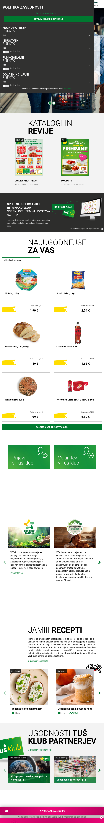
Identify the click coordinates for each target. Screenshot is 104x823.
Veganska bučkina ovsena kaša (75, 708)
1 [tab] (49, 103)
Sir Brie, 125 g (12, 293)
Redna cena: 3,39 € (87, 306)
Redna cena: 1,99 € (36, 359)
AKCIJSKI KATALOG (26, 180)
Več (4, 35)
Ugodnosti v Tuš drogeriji (70, 779)
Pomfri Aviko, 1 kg (65, 293)
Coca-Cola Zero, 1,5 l (66, 346)
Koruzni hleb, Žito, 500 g (17, 346)
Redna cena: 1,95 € (87, 359)
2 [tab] (54, 103)
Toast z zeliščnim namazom (27, 708)
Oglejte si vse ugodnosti (39, 750)
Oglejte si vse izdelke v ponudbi (52, 427)
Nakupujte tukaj (63, 206)
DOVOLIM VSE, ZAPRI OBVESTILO (48, 19)
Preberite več (16, 573)
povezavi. (68, 89)
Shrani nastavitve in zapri (45, 13)
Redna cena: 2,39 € (36, 412)
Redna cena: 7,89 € (87, 412)
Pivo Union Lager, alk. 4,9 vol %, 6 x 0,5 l (75, 399)
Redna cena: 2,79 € (36, 306)
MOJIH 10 (66, 180)
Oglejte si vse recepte (38, 661)
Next (99, 561)
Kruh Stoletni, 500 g (14, 399)
